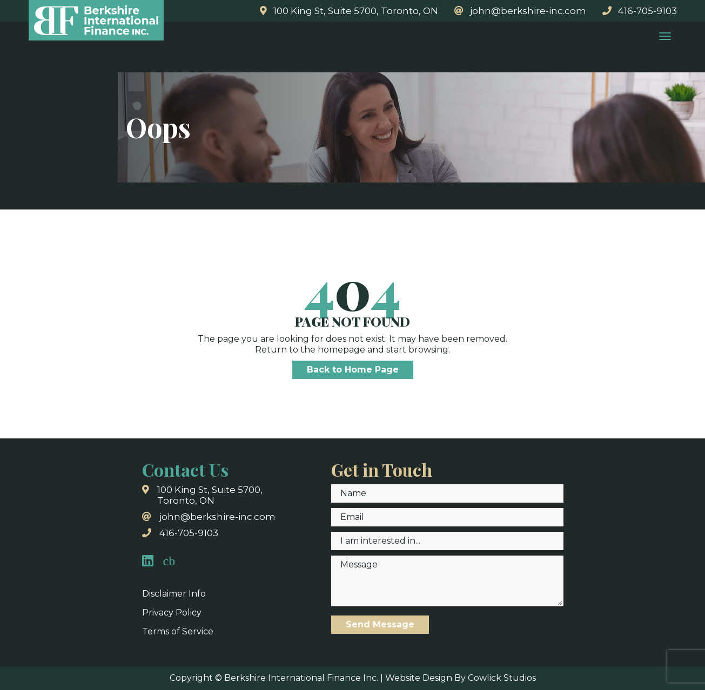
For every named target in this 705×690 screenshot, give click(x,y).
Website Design (418, 678)
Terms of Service (177, 631)
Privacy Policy (172, 612)
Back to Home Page (353, 369)
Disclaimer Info (174, 593)
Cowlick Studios (502, 678)
